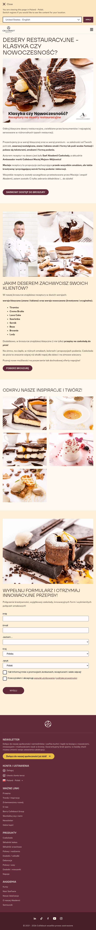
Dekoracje (7, 860)
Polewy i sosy (9, 865)
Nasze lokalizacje (11, 896)
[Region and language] (42, 20)
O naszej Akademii (11, 900)
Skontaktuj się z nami (12, 816)
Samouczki (8, 905)
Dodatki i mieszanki (12, 869)
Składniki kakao (10, 842)
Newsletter (8, 820)
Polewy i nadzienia (11, 851)
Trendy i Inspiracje (11, 798)
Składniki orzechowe (12, 847)
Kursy (5, 887)
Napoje (6, 874)
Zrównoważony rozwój (13, 802)
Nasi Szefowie (9, 891)
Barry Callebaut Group (13, 811)
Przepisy (7, 793)
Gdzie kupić (8, 825)
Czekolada (8, 838)
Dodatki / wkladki (11, 856)
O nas (5, 807)
